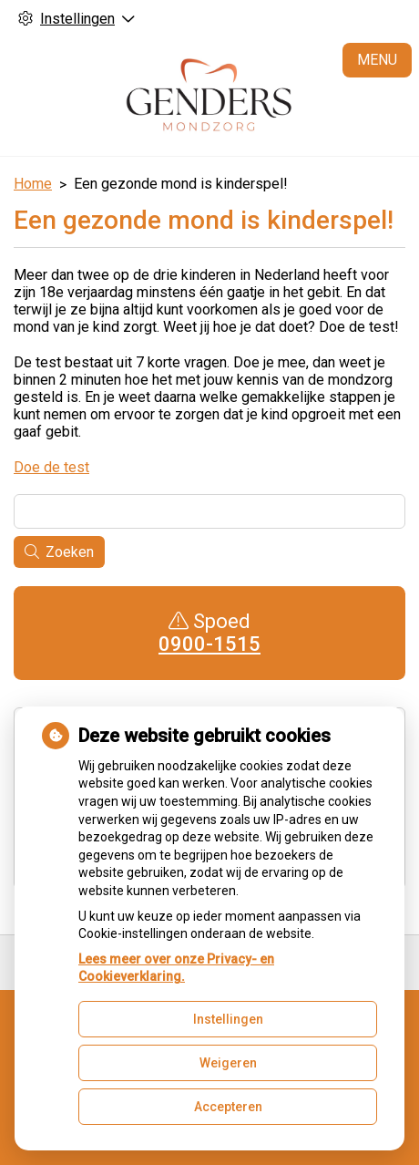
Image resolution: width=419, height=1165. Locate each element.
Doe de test (51, 467)
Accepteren (228, 1106)
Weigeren (228, 1063)
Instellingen (228, 1019)
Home (33, 183)
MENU (377, 59)
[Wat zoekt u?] (209, 511)
